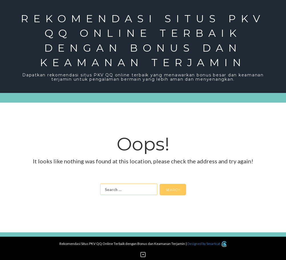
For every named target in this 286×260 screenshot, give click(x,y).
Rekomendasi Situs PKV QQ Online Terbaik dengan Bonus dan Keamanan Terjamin (143, 40)
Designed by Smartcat (206, 243)
